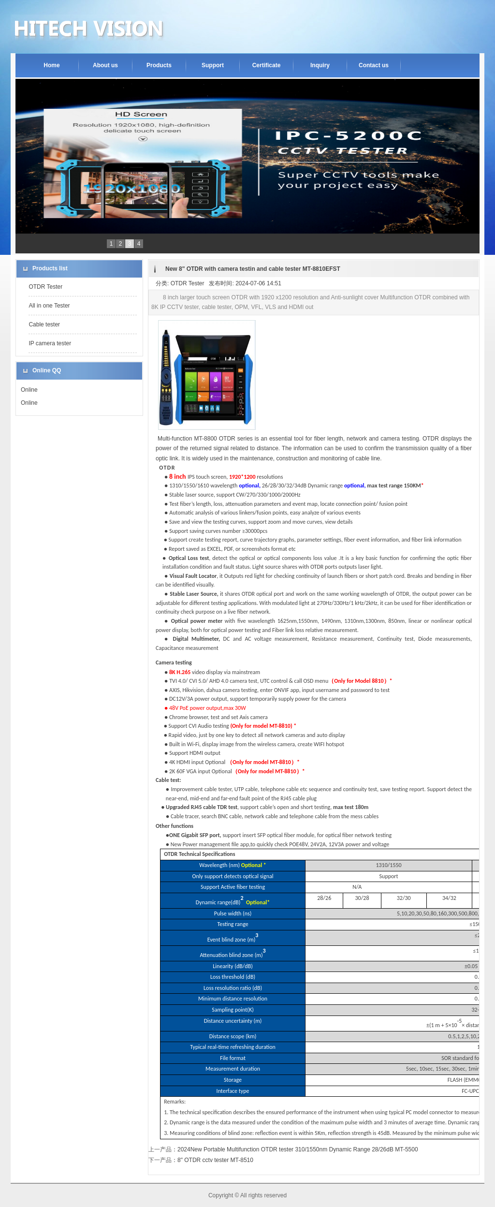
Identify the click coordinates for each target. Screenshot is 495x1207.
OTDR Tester (45, 286)
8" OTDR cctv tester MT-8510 (215, 1160)
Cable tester (44, 324)
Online (29, 389)
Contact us (374, 65)
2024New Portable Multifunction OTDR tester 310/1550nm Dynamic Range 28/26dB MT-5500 (297, 1149)
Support (213, 65)
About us (105, 65)
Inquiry (320, 65)
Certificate (266, 65)
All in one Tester (49, 305)
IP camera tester (50, 343)
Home (51, 65)
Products (159, 65)
